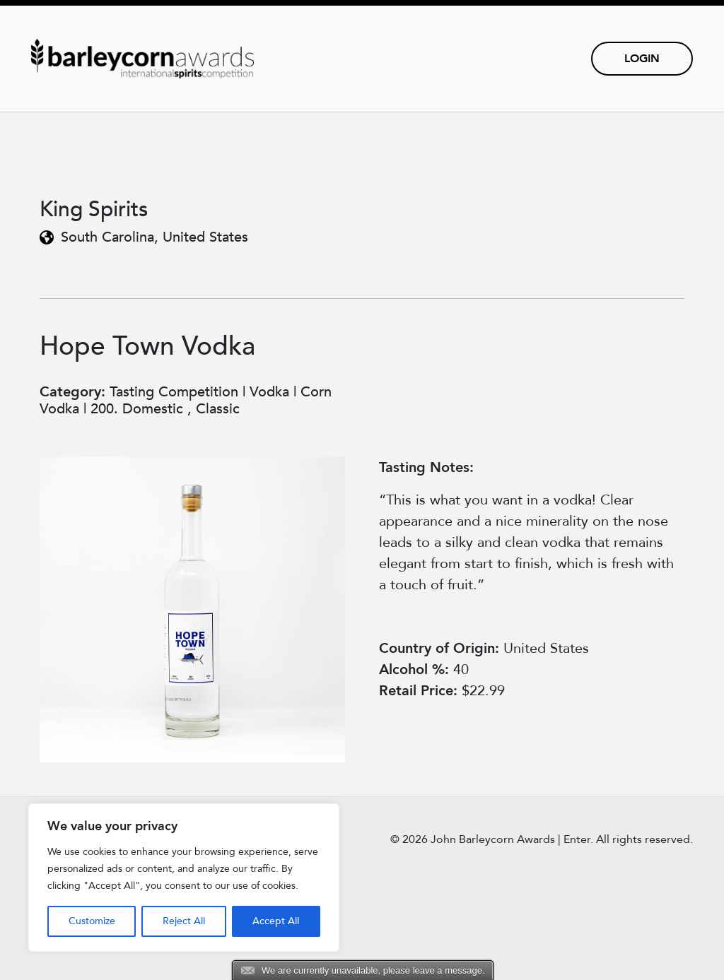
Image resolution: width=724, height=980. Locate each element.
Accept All (275, 921)
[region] (183, 877)
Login (642, 58)
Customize (92, 921)
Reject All (184, 921)
